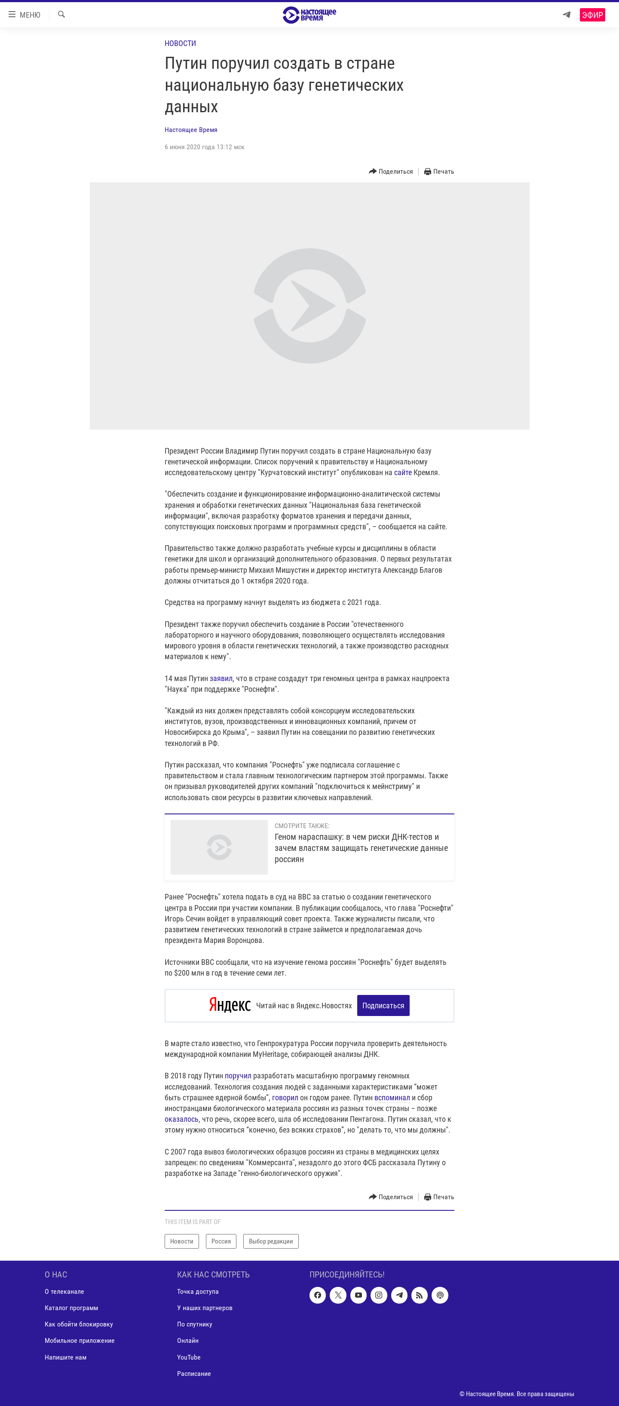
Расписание (194, 1373)
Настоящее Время (191, 130)
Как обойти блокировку (79, 1324)
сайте (403, 472)
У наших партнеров (205, 1308)
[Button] (391, 172)
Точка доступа (198, 1291)
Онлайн (188, 1340)
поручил (238, 1075)
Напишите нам (65, 1357)
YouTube (189, 1357)
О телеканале (64, 1291)
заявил (221, 678)
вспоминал (392, 1097)
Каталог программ (71, 1308)
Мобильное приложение (80, 1340)
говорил (285, 1097)
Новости (180, 43)
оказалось (182, 1119)
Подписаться (383, 1005)
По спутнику (194, 1324)
